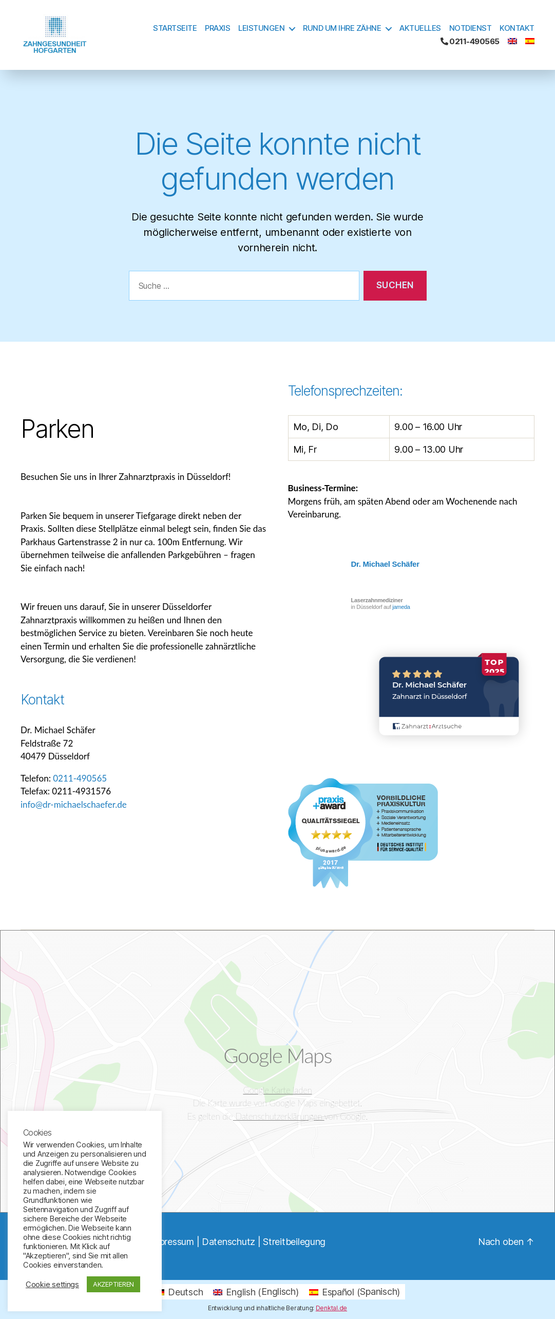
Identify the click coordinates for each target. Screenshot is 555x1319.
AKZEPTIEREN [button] (113, 1284)
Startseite (175, 28)
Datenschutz (228, 1241)
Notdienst (470, 28)
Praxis (217, 28)
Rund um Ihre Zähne (342, 28)
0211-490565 (470, 41)
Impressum (171, 1241)
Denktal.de (331, 1308)
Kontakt (517, 28)
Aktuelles (420, 28)
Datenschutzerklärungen (278, 1116)
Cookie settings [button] (52, 1284)
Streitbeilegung (294, 1241)
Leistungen (261, 28)
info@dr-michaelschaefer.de (74, 804)
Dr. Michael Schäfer (385, 564)
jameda (401, 607)
